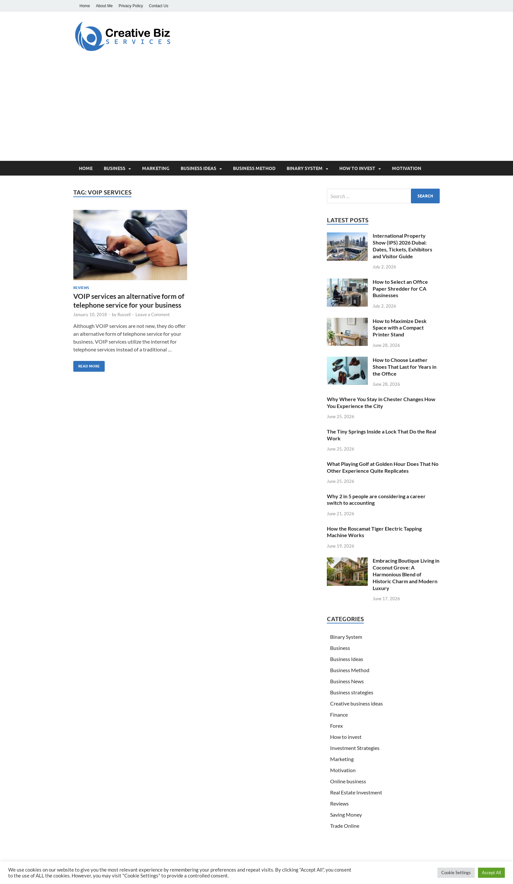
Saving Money (346, 814)
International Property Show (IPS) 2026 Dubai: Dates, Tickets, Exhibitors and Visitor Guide (402, 245)
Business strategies (351, 692)
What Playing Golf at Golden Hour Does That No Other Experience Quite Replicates (382, 467)
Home (85, 6)
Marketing (155, 168)
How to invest (357, 168)
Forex (336, 725)
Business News (347, 681)
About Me (104, 6)
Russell (124, 314)
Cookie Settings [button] (456, 872)
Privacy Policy (130, 6)
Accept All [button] (491, 872)
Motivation (406, 168)
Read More (86, 364)
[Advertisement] (256, 112)
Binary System (305, 168)
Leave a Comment (152, 314)
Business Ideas (198, 168)
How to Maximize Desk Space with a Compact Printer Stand (400, 328)
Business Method (254, 168)
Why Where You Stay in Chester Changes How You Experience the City (381, 402)
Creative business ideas (356, 703)
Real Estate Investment (356, 792)
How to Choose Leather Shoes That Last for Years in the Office (404, 367)
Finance (339, 714)
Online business (348, 781)
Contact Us (158, 6)
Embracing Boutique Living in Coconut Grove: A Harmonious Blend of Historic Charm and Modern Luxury (406, 574)
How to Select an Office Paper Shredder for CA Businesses (400, 288)
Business (114, 168)
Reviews (81, 287)
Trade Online (344, 826)
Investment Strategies (355, 748)
